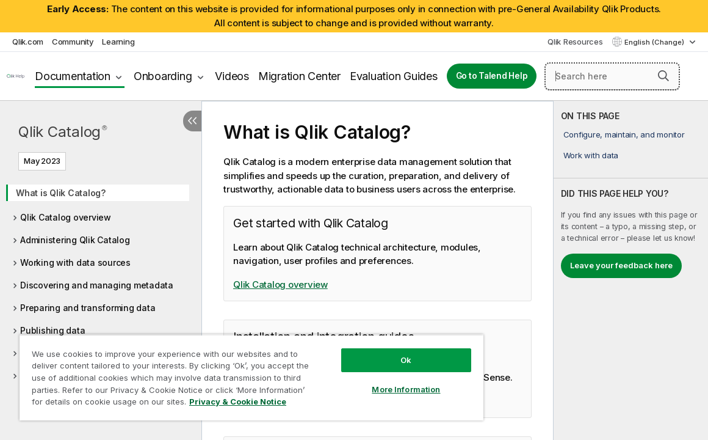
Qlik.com (27, 41)
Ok (360, 351)
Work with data (591, 155)
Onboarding (163, 76)
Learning (118, 41)
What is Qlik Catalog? (61, 193)
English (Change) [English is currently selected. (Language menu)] (655, 42)
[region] (225, 372)
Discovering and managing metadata (96, 285)
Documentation (72, 76)
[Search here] (612, 76)
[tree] (100, 291)
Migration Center (299, 76)
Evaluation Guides (394, 76)
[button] (663, 76)
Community (73, 41)
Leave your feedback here (621, 265)
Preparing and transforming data (87, 307)
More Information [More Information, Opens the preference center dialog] (361, 380)
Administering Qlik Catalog (75, 240)
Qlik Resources (575, 41)
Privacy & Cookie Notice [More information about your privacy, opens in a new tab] (118, 404)
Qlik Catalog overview (65, 217)
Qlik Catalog (62, 132)
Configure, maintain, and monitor (624, 134)
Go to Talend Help (492, 76)
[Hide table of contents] (192, 121)
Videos (232, 76)
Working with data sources (75, 262)
